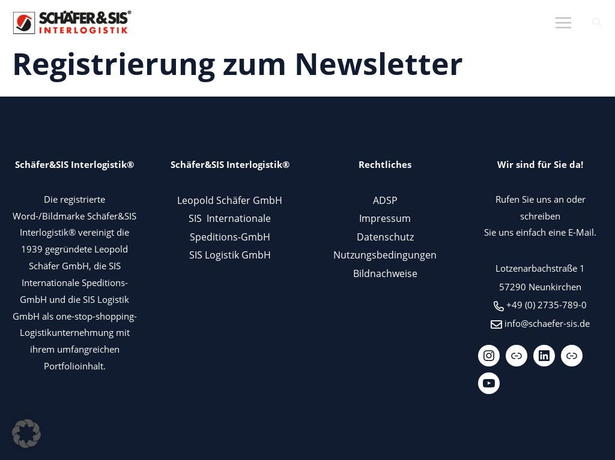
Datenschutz (385, 236)
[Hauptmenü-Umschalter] (563, 23)
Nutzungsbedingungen (385, 254)
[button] (597, 23)
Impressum (385, 218)
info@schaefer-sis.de (547, 323)
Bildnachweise (385, 273)
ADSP (385, 200)
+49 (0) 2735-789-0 (546, 305)
